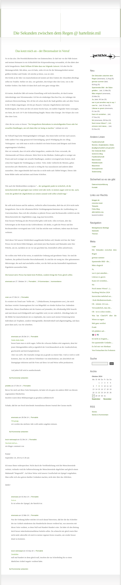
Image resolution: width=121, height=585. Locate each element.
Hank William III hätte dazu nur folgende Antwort (40, 66)
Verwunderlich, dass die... (102, 308)
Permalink (32, 281)
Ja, (93, 99)
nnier (7, 297)
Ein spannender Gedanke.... (102, 342)
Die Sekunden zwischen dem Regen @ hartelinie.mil (57, 32)
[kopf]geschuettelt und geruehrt (103, 148)
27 (93, 396)
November (107, 399)
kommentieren (56, 281)
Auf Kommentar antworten (18, 378)
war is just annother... (100, 273)
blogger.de (95, 200)
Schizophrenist (97, 169)
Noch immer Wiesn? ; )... (101, 288)
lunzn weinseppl (11, 439)
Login (94, 246)
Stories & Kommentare (100, 415)
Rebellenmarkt (97, 163)
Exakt (94, 327)
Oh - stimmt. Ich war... (100, 304)
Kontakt (94, 187)
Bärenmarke (96, 160)
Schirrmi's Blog (97, 154)
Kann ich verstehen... (99, 114)
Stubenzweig (96, 172)
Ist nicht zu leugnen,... (100, 339)
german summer (98, 81)
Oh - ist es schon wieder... (102, 312)
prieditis (8, 386)
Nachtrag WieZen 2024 (101, 292)
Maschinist (96, 166)
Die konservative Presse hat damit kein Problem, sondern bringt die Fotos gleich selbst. (39, 275)
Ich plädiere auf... (98, 331)
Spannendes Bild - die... (101, 261)
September (96, 399)
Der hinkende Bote (98, 151)
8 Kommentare (43, 281)
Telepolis (95, 206)
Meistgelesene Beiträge (100, 228)
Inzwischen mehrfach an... (102, 296)
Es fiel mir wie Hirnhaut (101, 346)
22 (99, 392)
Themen (95, 234)
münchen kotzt (97, 203)
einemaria (8, 281)
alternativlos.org (97, 212)
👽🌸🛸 (95, 335)
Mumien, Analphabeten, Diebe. (103, 145)
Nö (93, 120)
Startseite (95, 231)
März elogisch (97, 93)
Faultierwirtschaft (98, 142)
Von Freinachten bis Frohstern (103, 350)
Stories (94, 412)
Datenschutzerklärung (100, 184)
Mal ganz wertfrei (99, 323)
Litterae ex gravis (98, 108)
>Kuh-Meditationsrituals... (102, 300)
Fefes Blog (96, 209)
